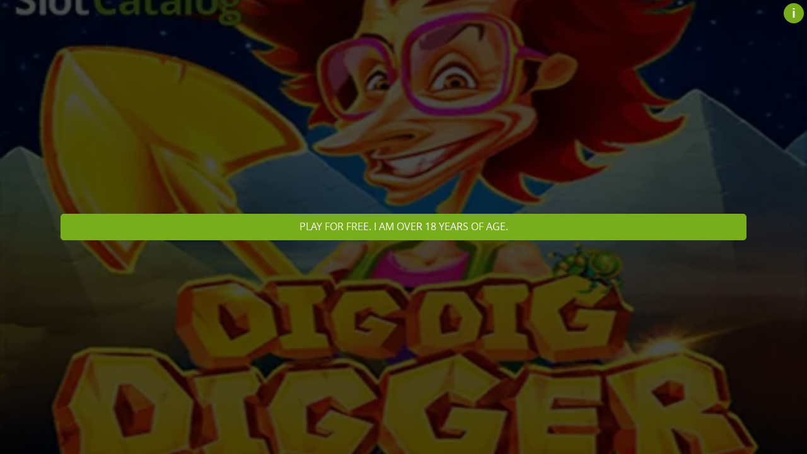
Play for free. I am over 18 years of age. (403, 226)
